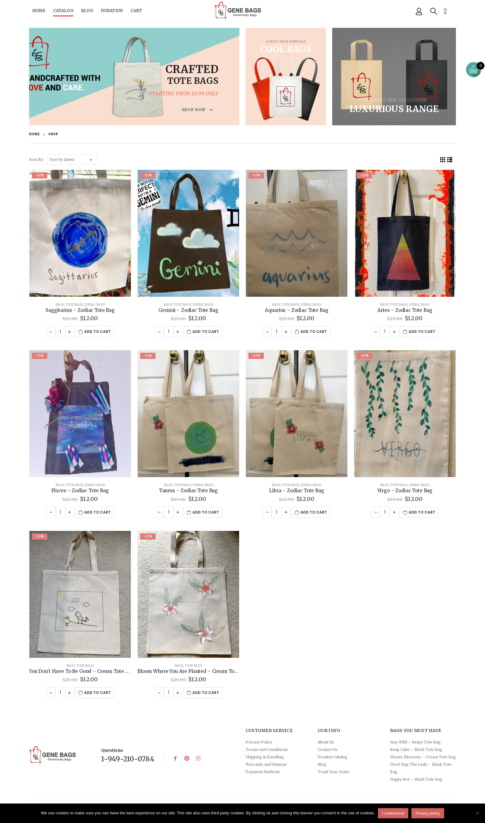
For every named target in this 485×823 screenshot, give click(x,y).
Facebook (175, 758)
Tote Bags (74, 305)
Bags (60, 305)
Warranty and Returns (266, 764)
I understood (393, 813)
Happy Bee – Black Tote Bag (416, 779)
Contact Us (327, 749)
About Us (326, 742)
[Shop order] (72, 159)
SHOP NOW (197, 110)
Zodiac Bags (94, 305)
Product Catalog (332, 757)
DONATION (112, 10)
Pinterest (186, 758)
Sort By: (36, 159)
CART (136, 10)
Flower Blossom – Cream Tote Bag (423, 757)
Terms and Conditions (267, 749)
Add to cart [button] (97, 331)
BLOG (87, 10)
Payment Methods (263, 771)
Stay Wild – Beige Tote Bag (415, 742)
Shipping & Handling (265, 757)
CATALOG (63, 10)
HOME (38, 10)
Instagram (198, 758)
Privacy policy (427, 813)
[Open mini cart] (473, 69)
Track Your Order (334, 771)
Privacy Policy (259, 742)
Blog (322, 764)
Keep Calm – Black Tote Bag (416, 749)
